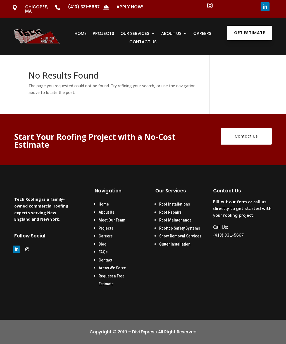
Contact (105, 260)
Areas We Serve (112, 267)
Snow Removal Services (180, 236)
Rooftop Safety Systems (179, 228)
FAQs (103, 252)
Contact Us (143, 42)
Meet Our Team (112, 220)
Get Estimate (249, 33)
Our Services (134, 34)
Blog (102, 244)
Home (81, 34)
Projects (103, 34)
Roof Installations (174, 204)
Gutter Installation (175, 244)
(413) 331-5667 (84, 7)
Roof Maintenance (175, 220)
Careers (202, 34)
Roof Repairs (170, 212)
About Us (171, 34)
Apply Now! (130, 7)
